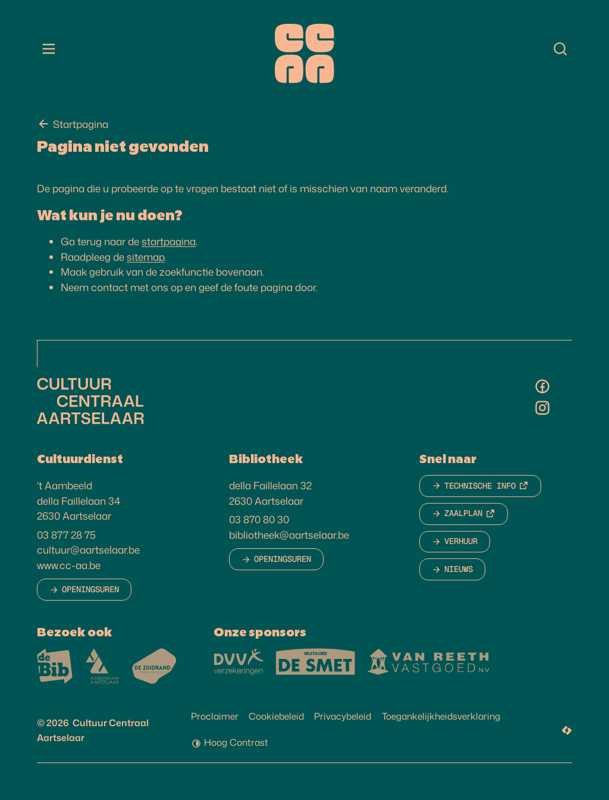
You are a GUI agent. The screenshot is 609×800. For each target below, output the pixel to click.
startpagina (169, 244)
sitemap (146, 259)
